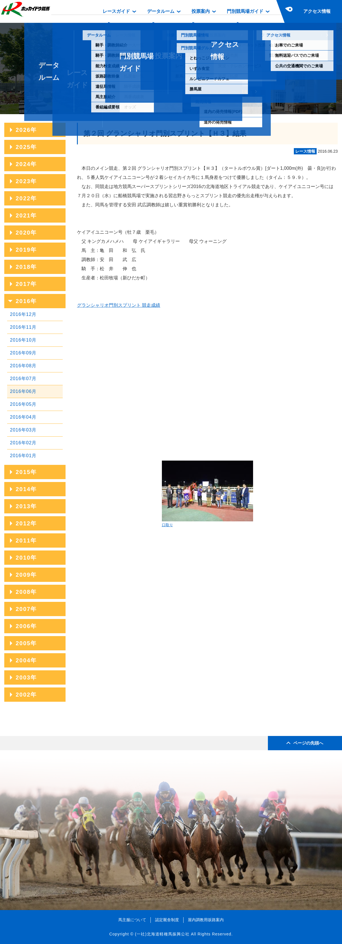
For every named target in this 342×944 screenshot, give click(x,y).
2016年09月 (23, 352)
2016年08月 (23, 365)
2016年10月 (23, 340)
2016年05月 (23, 404)
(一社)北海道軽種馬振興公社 (162, 934)
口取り (207, 494)
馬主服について (132, 919)
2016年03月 (23, 429)
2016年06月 (23, 391)
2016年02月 (23, 442)
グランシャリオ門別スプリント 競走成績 (118, 305)
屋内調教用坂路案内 (206, 919)
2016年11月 (23, 327)
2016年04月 (23, 417)
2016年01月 (23, 455)
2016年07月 (23, 378)
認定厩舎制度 (167, 919)
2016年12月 (23, 314)
